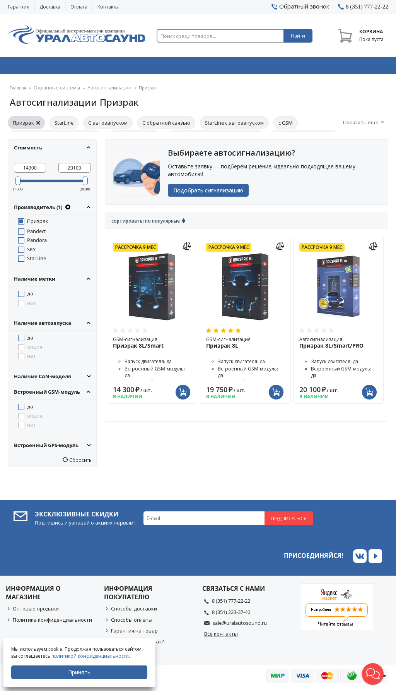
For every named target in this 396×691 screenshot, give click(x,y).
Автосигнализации (102, 91)
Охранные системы (123, 66)
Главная (18, 91)
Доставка (49, 6)
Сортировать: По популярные (145, 226)
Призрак (26, 125)
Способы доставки (134, 611)
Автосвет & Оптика (276, 66)
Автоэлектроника (200, 66)
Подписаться (289, 521)
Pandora (37, 242)
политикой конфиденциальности (91, 656)
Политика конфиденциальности (52, 622)
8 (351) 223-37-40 (231, 614)
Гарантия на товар (134, 633)
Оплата (78, 6)
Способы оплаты (131, 622)
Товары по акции (352, 66)
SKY (31, 252)
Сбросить (80, 463)
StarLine (64, 125)
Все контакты (221, 636)
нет (31, 305)
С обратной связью (166, 125)
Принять (80, 672)
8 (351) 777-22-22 (231, 603)
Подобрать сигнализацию (211, 194)
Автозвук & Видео (45, 66)
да (30, 296)
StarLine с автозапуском (234, 125)
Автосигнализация (338, 347)
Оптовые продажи (36, 611)
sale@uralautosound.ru (240, 625)
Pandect (36, 233)
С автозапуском (108, 125)
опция (34, 349)
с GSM (285, 125)
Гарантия (18, 6)
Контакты (108, 6)
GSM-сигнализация (152, 347)
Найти (298, 36)
